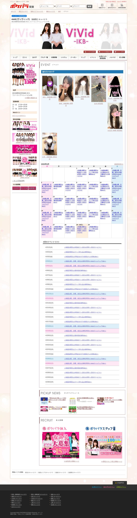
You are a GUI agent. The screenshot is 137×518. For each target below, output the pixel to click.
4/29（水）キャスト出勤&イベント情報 (113, 400)
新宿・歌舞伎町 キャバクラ (19, 494)
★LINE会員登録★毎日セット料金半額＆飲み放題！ (86, 408)
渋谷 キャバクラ (35, 496)
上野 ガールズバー (56, 502)
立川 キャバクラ (15, 506)
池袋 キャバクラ (55, 494)
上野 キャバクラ (35, 502)
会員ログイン (97, 487)
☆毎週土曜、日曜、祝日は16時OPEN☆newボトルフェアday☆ (117, 174)
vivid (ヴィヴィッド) (21, 19)
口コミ (119, 52)
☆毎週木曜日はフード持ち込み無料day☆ (93, 172)
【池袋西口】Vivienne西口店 (24, 126)
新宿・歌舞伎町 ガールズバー (39, 494)
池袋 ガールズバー (16, 496)
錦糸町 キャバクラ (16, 504)
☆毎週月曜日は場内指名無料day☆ (58, 186)
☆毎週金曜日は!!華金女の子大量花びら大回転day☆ (105, 173)
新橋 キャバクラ (55, 498)
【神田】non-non (24, 173)
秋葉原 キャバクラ (56, 500)
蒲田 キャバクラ (35, 504)
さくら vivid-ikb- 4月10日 (82, 97)
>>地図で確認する (31, 98)
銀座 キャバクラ (35, 500)
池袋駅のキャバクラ (74, 472)
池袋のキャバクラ (60, 472)
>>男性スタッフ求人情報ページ (111, 461)
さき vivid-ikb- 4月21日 (49, 157)
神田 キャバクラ (15, 502)
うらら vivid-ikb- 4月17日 (115, 98)
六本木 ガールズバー (37, 498)
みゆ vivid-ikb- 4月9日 (66, 103)
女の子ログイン (109, 487)
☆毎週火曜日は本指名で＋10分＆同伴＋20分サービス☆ (82, 173)
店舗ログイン (121, 487)
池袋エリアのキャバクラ (45, 472)
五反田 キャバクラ (56, 504)
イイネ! (89, 52)
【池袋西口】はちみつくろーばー (24, 138)
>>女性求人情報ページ (71, 461)
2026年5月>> (118, 164)
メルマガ (102, 52)
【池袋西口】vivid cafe (24, 150)
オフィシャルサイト (19, 115)
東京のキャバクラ (30, 472)
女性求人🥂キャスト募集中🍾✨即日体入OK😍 (58, 408)
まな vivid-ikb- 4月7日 (49, 97)
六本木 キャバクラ (16, 498)
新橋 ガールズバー (16, 500)
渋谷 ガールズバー (56, 496)
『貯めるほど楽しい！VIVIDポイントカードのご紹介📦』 (57, 400)
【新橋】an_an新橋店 (24, 161)
